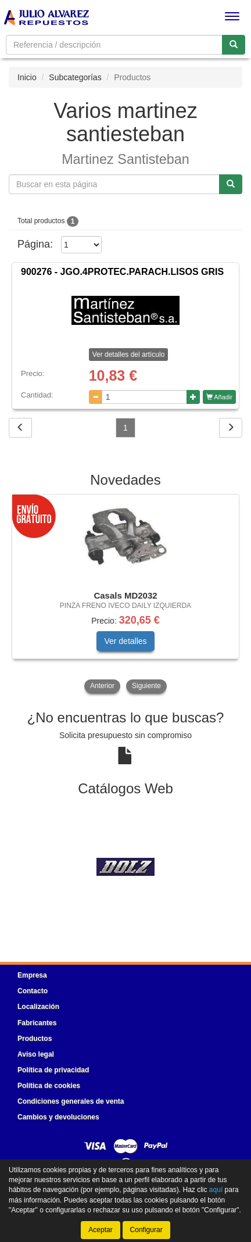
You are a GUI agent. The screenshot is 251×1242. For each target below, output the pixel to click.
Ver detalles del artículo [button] (128, 354)
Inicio (27, 77)
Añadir (219, 396)
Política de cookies (48, 1086)
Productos (34, 1039)
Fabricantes (36, 1023)
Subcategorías (75, 77)
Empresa (32, 975)
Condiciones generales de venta (70, 1101)
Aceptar (100, 1230)
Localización (38, 1007)
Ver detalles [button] (125, 641)
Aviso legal (35, 1054)
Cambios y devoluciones (58, 1117)
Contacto (32, 991)
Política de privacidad (53, 1070)
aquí (216, 1190)
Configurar (146, 1230)
